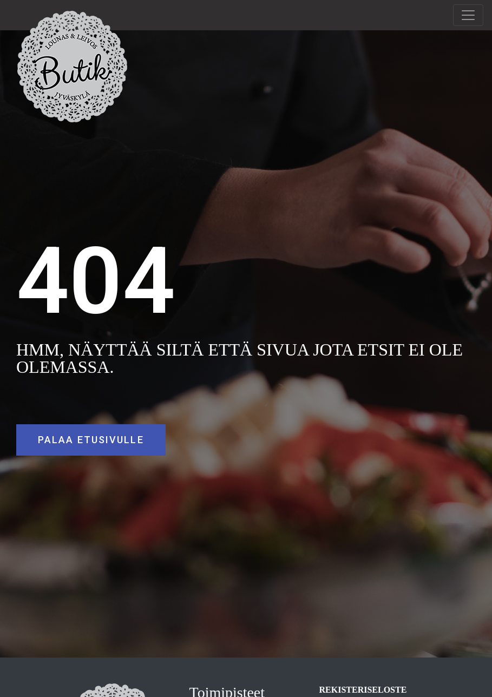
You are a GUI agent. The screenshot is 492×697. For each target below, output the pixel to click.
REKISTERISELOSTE (363, 689)
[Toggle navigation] (468, 15)
